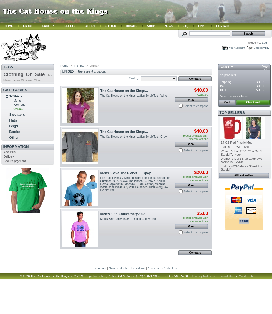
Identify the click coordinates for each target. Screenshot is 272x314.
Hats (49, 75)
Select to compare (195, 106)
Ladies (16, 80)
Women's (27, 80)
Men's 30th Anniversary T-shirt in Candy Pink (128, 218)
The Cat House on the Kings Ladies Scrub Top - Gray (134, 136)
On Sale (35, 74)
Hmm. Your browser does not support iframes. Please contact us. (136, 15)
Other (37, 80)
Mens (17, 100)
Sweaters (17, 114)
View (191, 99)
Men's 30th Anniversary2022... (124, 214)
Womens (19, 104)
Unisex (18, 108)
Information (16, 147)
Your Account (237, 47)
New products (118, 268)
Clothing (14, 74)
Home (64, 65)
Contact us (169, 268)
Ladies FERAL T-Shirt (235, 146)
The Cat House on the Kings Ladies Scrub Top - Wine (133, 95)
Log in (266, 42)
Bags (13, 126)
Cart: (257, 47)
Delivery (9, 156)
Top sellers (232, 112)
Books (14, 132)
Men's (7, 80)
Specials (100, 268)
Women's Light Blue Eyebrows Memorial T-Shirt (241, 160)
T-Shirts (15, 96)
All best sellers (244, 175)
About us (10, 152)
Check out (253, 102)
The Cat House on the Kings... (124, 91)
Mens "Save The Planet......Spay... (126, 173)
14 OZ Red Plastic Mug (237, 142)
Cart (225, 67)
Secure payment (15, 161)
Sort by (134, 78)
